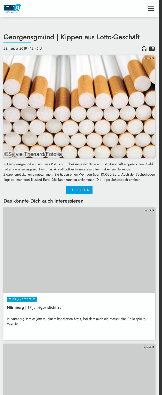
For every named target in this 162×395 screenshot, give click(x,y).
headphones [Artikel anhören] (144, 49)
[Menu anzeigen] (151, 8)
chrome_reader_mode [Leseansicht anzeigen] (152, 49)
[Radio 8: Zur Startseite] (41, 8)
